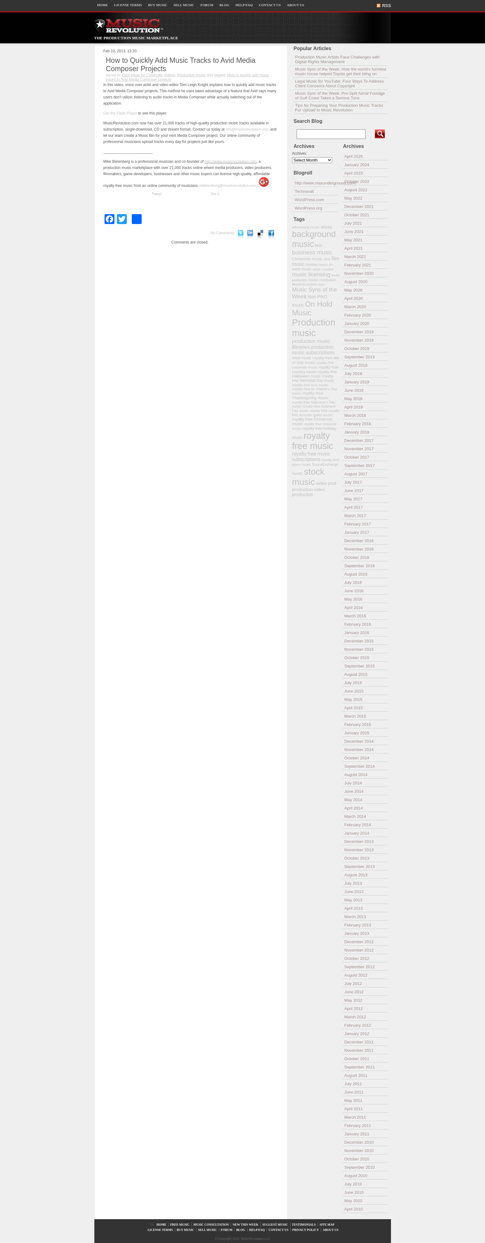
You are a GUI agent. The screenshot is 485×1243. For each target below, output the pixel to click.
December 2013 (359, 841)
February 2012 (357, 1025)
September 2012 (359, 967)
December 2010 (359, 1142)
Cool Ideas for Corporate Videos (148, 75)
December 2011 (359, 1042)
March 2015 (355, 716)
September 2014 (359, 766)
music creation (323, 269)
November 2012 (359, 950)
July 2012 (353, 983)
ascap (326, 226)
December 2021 (359, 206)
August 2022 (355, 190)
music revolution (322, 280)
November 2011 (359, 1050)
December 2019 (359, 332)
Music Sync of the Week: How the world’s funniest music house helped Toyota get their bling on (340, 71)
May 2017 (353, 499)
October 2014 (356, 758)
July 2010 (353, 1184)
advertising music (306, 227)
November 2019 (359, 340)
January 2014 (356, 833)
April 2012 (353, 1008)
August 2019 (355, 365)
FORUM (206, 5)
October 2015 (356, 657)
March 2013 (355, 916)
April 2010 (353, 1209)
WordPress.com (309, 199)
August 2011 (355, 1075)
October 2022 (356, 181)
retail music (301, 358)
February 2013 (357, 925)
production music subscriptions (313, 349)
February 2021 (357, 265)
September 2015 (359, 666)
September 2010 (359, 1167)
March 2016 (355, 616)
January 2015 (356, 733)
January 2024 (356, 164)
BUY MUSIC (157, 5)
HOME (102, 5)
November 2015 (359, 649)
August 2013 (355, 875)
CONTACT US (270, 5)
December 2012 (359, 941)
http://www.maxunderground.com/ (316, 183)
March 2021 (355, 256)
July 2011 (353, 1083)
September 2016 (359, 565)
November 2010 (359, 1150)
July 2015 (353, 682)
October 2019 (356, 348)
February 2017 (357, 524)
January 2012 (356, 1033)
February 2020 (357, 315)
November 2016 (359, 549)
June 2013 (353, 891)
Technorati (304, 191)
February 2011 (357, 1125)
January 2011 (356, 1134)
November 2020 (359, 273)
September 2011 (359, 1067)
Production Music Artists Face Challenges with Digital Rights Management (337, 59)
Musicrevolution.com (308, 284)
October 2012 (356, 958)
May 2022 (353, 198)
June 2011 (353, 1092)
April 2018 (353, 407)
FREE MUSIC (180, 1224)
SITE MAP (327, 1224)
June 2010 (353, 1192)
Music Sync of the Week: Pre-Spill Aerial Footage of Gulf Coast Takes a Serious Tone (340, 95)
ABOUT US (295, 5)
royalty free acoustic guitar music (315, 412)
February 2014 (357, 824)
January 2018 (356, 432)
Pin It (215, 194)
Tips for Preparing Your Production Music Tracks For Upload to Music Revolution (339, 107)
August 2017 (355, 474)
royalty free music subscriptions (311, 456)
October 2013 (356, 858)
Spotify (297, 473)
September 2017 (359, 465)
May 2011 (353, 1100)
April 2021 (353, 248)
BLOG (225, 5)
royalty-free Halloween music (314, 374)
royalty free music (312, 441)
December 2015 (359, 641)
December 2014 (359, 741)
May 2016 (353, 599)
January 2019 (356, 382)
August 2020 (355, 281)
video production (308, 492)
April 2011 (353, 1109)
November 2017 (359, 449)
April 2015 (353, 708)
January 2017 (356, 532)
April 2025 (353, 156)
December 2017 (359, 440)
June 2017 (353, 490)
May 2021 (353, 240)
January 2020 (356, 323)
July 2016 (353, 582)
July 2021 (353, 223)
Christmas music (307, 259)
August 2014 (355, 774)
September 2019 (359, 357)
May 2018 (353, 398)
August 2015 (355, 674)
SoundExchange (325, 464)
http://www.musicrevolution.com (231, 161)
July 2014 (353, 783)
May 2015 (353, 699)
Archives (299, 153)
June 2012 (353, 992)
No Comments (222, 233)
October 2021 (356, 215)
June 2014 (353, 791)
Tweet (156, 194)
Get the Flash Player (120, 113)
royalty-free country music (315, 369)
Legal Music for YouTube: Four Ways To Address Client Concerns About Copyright (339, 83)
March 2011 (355, 1117)
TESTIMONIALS (304, 1224)
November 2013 (359, 850)
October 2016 (356, 557)
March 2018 (355, 415)
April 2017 (353, 507)
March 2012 (355, 1017)
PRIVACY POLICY (305, 1230)
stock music (308, 477)
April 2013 (353, 908)
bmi (318, 245)
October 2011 (356, 1058)
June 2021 (353, 231)
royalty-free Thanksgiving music (310, 395)
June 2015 (353, 691)
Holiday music (317, 264)
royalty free (318, 410)
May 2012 (353, 1000)
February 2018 (357, 423)
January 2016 (356, 632)
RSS (386, 5)
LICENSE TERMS (128, 5)
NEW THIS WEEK (245, 1224)
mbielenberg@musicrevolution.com (228, 185)
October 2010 (356, 1159)
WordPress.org (308, 208)
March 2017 (355, 515)
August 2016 (355, 574)
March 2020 (355, 306)
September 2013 (359, 866)
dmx (327, 259)
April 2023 (353, 173)
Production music (191, 75)
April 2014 (353, 808)
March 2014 (355, 816)
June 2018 (353, 390)
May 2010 (353, 1200)
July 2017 (353, 482)
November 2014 (359, 749)
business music (312, 252)
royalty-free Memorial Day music (313, 378)
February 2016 (357, 624)
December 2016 (359, 540)
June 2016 (353, 591)
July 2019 (353, 373)
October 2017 (356, 457)
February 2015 (357, 724)
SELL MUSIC (184, 5)
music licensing (311, 274)
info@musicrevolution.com (247, 129)
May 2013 (353, 900)
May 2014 (353, 799)
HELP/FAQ (243, 5)
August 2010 (355, 1175)
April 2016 (353, 607)
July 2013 (353, 883)
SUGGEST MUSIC (275, 1224)
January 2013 (356, 933)
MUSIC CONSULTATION (211, 1224)
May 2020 (353, 290)
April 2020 (353, 298)
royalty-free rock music (310, 385)
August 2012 (355, 975)
